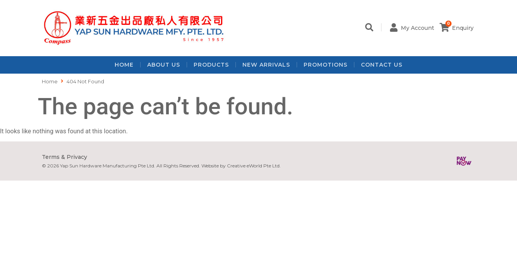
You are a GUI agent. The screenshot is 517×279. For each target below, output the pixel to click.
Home (124, 64)
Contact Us (381, 64)
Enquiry (463, 27)
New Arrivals (266, 64)
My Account (418, 27)
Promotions (325, 64)
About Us (163, 64)
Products (211, 64)
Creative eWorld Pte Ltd (253, 166)
